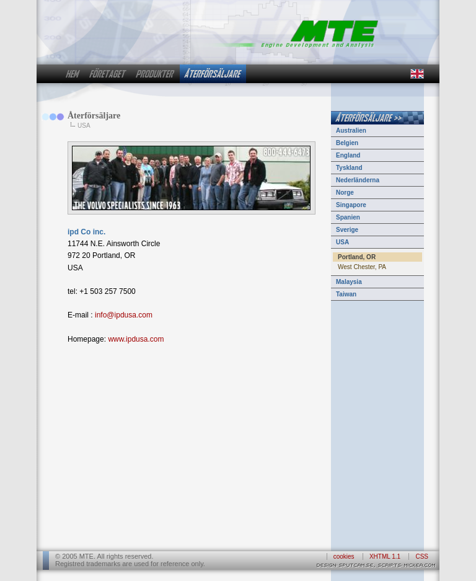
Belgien (347, 143)
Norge (345, 192)
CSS (421, 556)
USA (342, 242)
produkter (155, 73)
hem (72, 73)
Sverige (347, 229)
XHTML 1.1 (384, 556)
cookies (344, 556)
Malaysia (349, 281)
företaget (108, 73)
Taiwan (346, 294)
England (348, 155)
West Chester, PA (362, 267)
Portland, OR (357, 257)
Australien (351, 130)
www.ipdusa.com (136, 339)
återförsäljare (213, 73)
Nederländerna (357, 180)
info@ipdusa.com (123, 315)
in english (416, 73)
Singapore (351, 205)
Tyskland (349, 167)
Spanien (348, 217)
